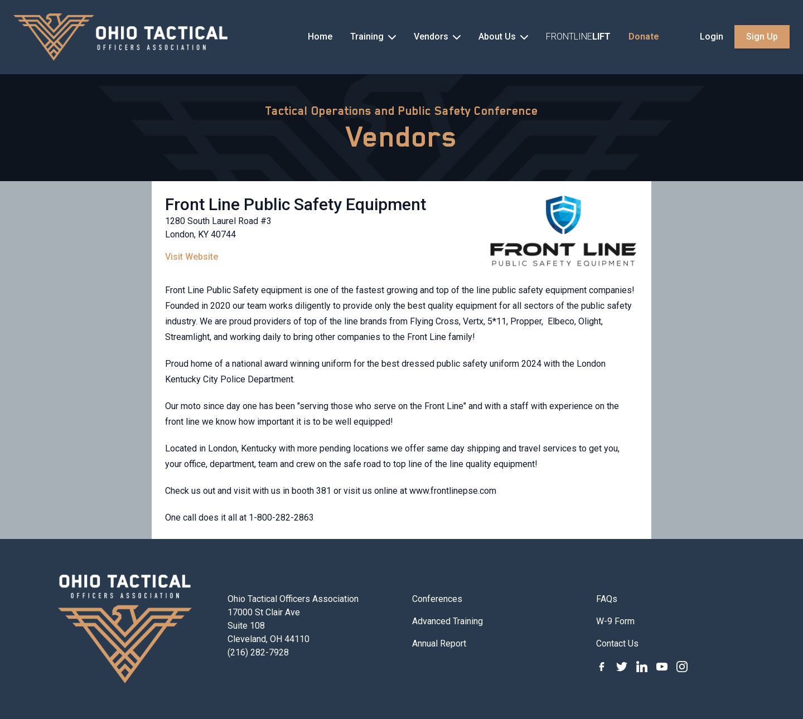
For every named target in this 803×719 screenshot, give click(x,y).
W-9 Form (615, 621)
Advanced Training (447, 621)
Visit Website (191, 256)
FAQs (606, 599)
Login (711, 36)
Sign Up (762, 36)
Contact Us (617, 643)
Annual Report (439, 643)
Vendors (401, 136)
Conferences (437, 599)
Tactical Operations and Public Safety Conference (401, 111)
